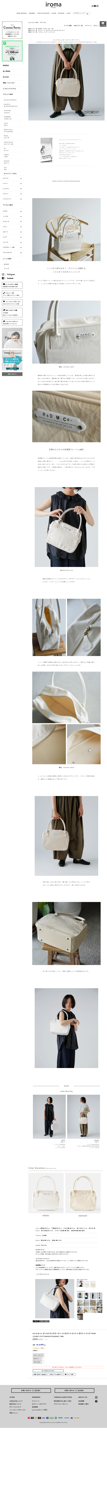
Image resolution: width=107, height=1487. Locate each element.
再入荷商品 (6, 71)
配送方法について (15, 1404)
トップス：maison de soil (93, 1144)
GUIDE (54, 13)
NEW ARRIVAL (22, 13)
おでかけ (6, 264)
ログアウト (43, 1404)
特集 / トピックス (9, 83)
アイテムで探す (8, 205)
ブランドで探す (8, 94)
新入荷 (40, 28)
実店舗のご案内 (83, 1404)
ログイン (96, 25)
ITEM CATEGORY (43, 13)
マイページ (88, 25)
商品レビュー (14, 1413)
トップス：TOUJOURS (59, 1144)
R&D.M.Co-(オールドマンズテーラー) (55, 30)
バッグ (45, 32)
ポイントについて (15, 1407)
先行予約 (6, 77)
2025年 (45, 28)
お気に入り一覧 (78, 25)
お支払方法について (16, 1401)
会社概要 (81, 1401)
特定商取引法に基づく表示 (62, 1401)
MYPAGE (61, 13)
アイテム (40, 32)
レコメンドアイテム (9, 88)
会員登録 (35, 1407)
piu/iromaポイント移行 (39, 1410)
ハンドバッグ (51, 32)
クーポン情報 (68, 25)
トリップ (6, 268)
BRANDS (32, 13)
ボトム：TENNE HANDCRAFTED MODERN (88, 1146)
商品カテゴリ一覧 (32, 28)
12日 (52, 28)
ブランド (40, 30)
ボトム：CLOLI (61, 1146)
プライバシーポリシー (61, 1404)
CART (69, 13)
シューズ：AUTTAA (60, 1147)
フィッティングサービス (18, 1410)
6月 (49, 28)
